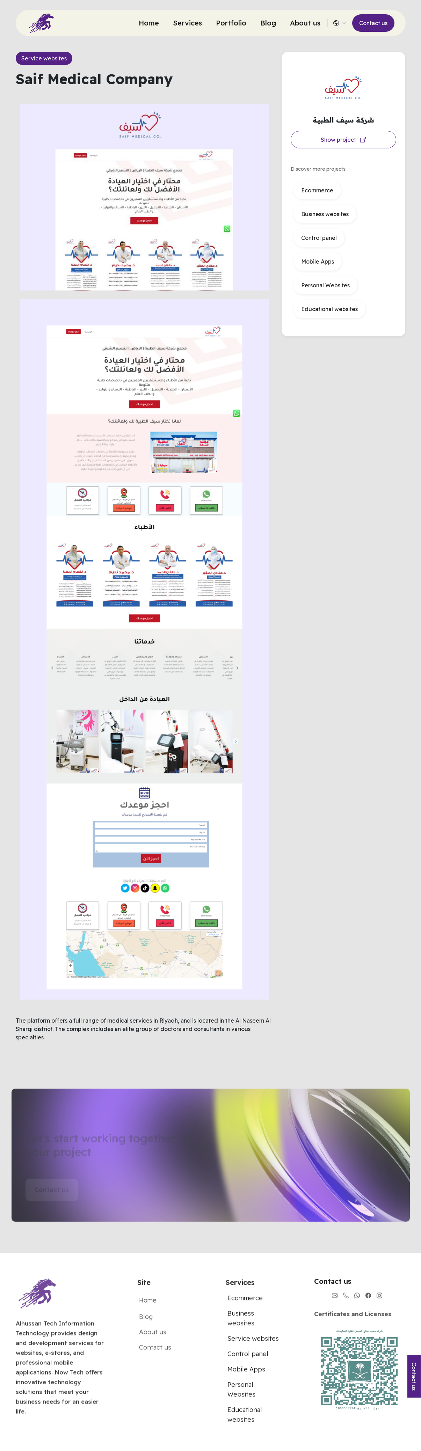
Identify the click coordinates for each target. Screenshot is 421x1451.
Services (187, 23)
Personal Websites (325, 285)
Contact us (373, 23)
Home (149, 23)
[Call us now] (346, 1302)
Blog (268, 23)
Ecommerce (317, 190)
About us (305, 23)
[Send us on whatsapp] (357, 1302)
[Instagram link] (379, 1302)
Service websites (44, 58)
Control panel (319, 237)
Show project (343, 139)
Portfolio (231, 23)
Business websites (325, 214)
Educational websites (329, 308)
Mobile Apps (317, 261)
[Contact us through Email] (334, 1302)
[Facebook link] (368, 1302)
